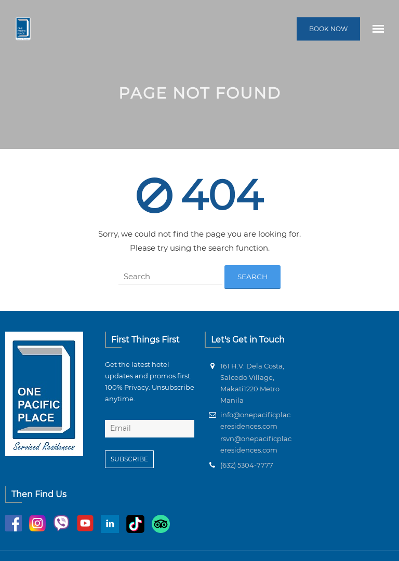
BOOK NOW (328, 29)
